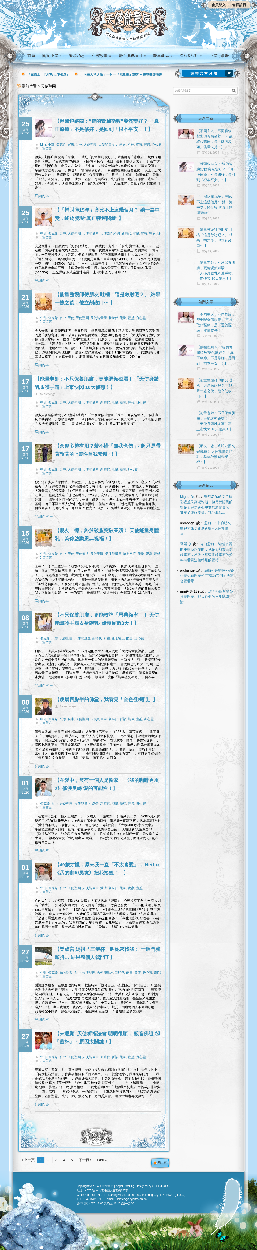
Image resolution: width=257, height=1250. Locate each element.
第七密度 (129, 554)
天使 (71, 318)
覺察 (139, 144)
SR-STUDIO (161, 1186)
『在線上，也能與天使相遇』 (48, 74)
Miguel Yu (188, 497)
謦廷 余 (186, 544)
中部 (51, 144)
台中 (78, 144)
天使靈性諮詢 (110, 233)
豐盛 (147, 144)
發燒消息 (77, 55)
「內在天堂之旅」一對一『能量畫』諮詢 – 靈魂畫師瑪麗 (121, 74)
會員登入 (219, 5)
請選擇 (208, 73)
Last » (102, 1160)
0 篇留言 (46, 148)
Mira (43, 144)
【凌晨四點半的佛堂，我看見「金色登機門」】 (106, 699)
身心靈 (157, 144)
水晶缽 (121, 144)
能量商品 (163, 55)
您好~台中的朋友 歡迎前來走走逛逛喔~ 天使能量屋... (205, 528)
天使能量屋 (106, 144)
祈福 (131, 144)
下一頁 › (85, 1160)
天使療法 (82, 554)
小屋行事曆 (219, 55)
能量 (136, 233)
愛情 (95, 803)
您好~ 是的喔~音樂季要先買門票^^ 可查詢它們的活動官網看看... (207, 575)
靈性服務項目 (132, 55)
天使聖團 (90, 144)
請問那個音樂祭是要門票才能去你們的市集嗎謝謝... (206, 596)
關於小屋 (52, 55)
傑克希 (61, 144)
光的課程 (66, 972)
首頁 (31, 55)
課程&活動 (191, 55)
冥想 (71, 144)
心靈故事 (101, 55)
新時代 (126, 233)
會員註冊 (239, 5)
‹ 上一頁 (28, 1160)
